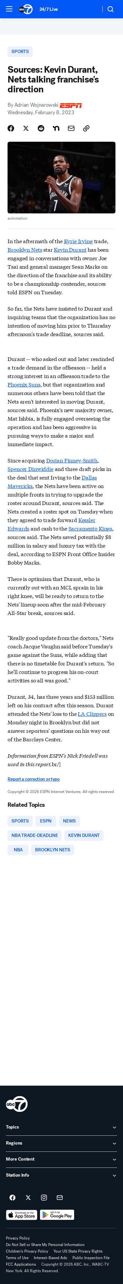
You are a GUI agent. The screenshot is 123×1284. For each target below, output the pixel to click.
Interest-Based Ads (50, 1258)
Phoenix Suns (24, 384)
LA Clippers (92, 713)
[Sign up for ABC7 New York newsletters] (59, 1197)
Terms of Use (17, 1258)
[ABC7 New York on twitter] (28, 1197)
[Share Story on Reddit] (41, 128)
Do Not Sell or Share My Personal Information (45, 1245)
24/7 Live (48, 9)
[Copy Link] (86, 128)
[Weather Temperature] (90, 9)
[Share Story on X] (25, 128)
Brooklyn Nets (25, 249)
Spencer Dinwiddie (30, 468)
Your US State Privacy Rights (78, 1251)
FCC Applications (21, 1264)
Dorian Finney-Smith (71, 460)
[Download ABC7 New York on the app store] (21, 1215)
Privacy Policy (18, 1238)
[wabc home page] (17, 1104)
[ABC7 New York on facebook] (12, 1197)
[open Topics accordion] (61, 1127)
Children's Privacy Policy (27, 1251)
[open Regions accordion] (61, 1143)
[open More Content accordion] (61, 1159)
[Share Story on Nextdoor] (56, 128)
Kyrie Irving (78, 240)
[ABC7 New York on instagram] (44, 1197)
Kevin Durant (70, 249)
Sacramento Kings (90, 528)
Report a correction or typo (33, 779)
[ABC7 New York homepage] (26, 9)
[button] (9, 8)
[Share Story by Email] (71, 128)
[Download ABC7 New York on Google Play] (57, 1215)
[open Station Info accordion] (61, 1175)
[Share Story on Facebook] (10, 128)
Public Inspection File (91, 1258)
